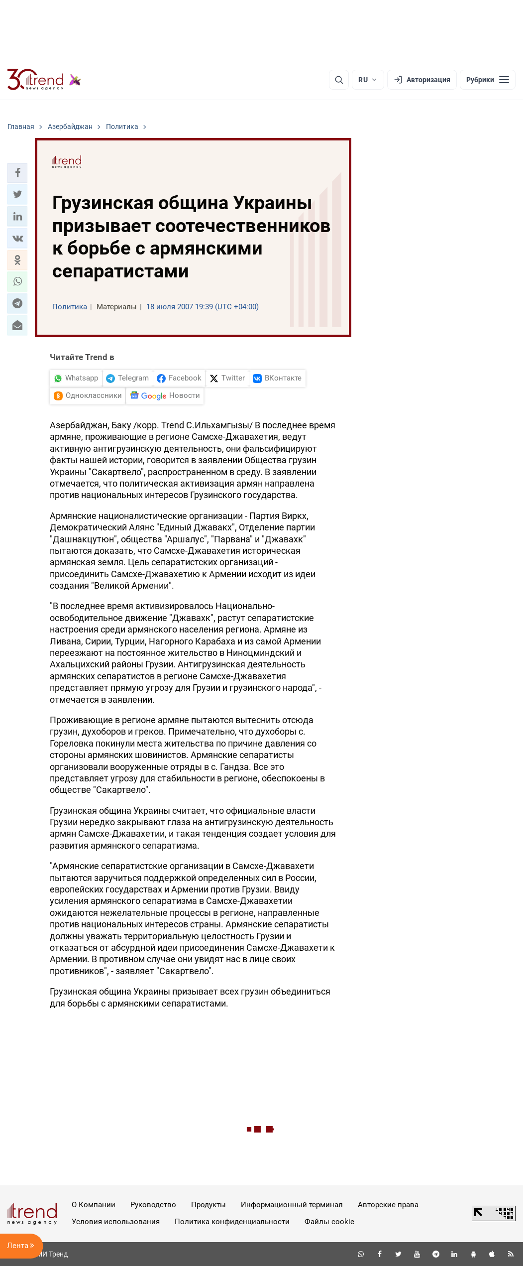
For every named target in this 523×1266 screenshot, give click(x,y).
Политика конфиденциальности (232, 1221)
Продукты (208, 1204)
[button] (17, 172)
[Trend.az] (44, 80)
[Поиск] (339, 80)
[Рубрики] (488, 80)
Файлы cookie (329, 1221)
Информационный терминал (292, 1204)
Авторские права (388, 1204)
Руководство (153, 1204)
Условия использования (116, 1221)
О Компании (93, 1204)
